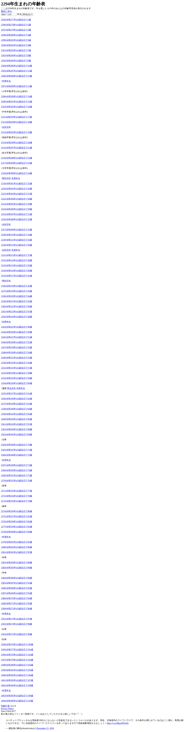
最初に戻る (6, 11)
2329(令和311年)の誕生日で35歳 (16, 240)
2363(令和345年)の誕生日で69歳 (16, 434)
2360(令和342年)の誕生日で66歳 (16, 419)
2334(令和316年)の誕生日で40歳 (16, 270)
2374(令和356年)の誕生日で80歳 (16, 511)
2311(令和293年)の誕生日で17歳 (16, 117)
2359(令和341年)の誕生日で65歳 (16, 414)
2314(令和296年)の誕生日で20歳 (16, 142)
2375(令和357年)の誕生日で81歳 (16, 516)
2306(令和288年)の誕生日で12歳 (16, 76)
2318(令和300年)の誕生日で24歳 (16, 173)
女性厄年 (6, 127)
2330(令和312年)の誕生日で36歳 (16, 245)
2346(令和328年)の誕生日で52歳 (16, 342)
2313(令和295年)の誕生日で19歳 (16, 132)
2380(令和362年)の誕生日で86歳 (16, 547)
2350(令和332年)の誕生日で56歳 (16, 363)
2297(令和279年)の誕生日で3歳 (16, 30)
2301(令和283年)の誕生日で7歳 (16, 50)
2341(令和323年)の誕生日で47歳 (16, 311)
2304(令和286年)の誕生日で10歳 (16, 66)
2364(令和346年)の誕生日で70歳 (16, 444)
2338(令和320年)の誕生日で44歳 (16, 296)
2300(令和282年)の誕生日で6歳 (16, 45)
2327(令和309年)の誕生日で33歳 (16, 229)
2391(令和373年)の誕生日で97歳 (16, 619)
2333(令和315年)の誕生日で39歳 (16, 265)
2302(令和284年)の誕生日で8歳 (16, 55)
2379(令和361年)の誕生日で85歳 (16, 542)
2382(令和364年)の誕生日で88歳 (16, 562)
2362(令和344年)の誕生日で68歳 (16, 429)
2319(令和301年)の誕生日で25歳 (16, 183)
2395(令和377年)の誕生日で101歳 (17, 649)
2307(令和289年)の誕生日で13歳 (16, 86)
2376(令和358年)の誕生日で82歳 (16, 521)
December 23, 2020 (45, 728)
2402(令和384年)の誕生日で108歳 (17, 685)
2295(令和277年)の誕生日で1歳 (16, 19)
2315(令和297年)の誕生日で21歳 (16, 147)
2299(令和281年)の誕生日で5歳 (16, 40)
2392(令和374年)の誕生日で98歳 (16, 624)
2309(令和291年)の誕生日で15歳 (16, 101)
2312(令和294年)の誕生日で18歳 (16, 122)
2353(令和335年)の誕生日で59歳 (16, 378)
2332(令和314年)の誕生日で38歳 (16, 260)
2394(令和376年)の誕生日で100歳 (17, 644)
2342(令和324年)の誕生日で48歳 (16, 316)
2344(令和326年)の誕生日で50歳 (16, 332)
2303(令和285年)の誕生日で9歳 (16, 60)
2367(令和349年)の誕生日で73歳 (16, 465)
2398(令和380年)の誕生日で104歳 (17, 665)
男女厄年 (11, 388)
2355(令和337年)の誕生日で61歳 (16, 393)
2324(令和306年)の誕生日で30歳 (16, 209)
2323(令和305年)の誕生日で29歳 (16, 204)
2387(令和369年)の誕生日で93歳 (16, 593)
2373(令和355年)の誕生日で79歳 (16, 501)
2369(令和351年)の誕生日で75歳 (16, 475)
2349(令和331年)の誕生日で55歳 (16, 357)
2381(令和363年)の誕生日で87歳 (16, 552)
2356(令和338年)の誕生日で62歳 (16, 398)
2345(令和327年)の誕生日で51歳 (16, 337)
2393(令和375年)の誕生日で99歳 (16, 634)
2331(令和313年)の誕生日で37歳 (16, 255)
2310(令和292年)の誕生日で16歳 (16, 106)
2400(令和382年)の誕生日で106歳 (17, 675)
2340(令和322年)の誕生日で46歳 (16, 306)
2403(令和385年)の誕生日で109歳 (17, 695)
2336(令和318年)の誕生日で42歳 (16, 286)
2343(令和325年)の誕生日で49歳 (16, 327)
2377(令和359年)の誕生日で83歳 (16, 526)
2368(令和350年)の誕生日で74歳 (16, 470)
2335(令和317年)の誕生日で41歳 (16, 275)
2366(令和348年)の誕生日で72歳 (16, 455)
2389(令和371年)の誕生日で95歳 (16, 603)
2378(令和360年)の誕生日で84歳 (16, 532)
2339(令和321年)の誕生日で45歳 (16, 301)
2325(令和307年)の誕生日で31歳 (16, 214)
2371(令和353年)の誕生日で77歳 (16, 491)
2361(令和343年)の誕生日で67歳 (16, 424)
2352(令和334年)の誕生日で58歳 (16, 373)
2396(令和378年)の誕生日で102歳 (17, 654)
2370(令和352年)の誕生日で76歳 (16, 480)
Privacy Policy (7, 708)
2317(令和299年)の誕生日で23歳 (16, 163)
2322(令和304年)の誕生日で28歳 (16, 199)
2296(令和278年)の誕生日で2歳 (16, 25)
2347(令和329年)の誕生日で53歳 (16, 347)
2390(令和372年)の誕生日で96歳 (16, 608)
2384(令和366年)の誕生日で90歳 (16, 578)
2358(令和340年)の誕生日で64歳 (16, 409)
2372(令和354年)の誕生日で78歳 (16, 496)
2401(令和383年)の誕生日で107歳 (17, 680)
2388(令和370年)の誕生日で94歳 (16, 598)
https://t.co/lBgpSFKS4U (118, 723)
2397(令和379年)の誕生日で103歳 (17, 660)
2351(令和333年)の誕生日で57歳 (16, 368)
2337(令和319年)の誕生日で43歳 (16, 291)
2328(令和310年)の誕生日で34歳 (16, 235)
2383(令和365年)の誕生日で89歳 (16, 567)
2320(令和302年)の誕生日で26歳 (16, 188)
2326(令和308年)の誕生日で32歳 (16, 219)
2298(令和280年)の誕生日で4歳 (16, 35)
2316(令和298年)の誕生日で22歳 (16, 158)
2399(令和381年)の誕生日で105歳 (17, 670)
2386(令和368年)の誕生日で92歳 (16, 588)
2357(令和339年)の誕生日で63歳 (16, 404)
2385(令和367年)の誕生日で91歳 (16, 583)
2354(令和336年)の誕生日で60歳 (16, 383)
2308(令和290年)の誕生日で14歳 (16, 96)
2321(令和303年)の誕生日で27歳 (16, 194)
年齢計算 (5, 706)
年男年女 (6, 81)
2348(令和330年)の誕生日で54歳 (16, 352)
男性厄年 (6, 178)
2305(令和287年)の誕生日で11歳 (16, 71)
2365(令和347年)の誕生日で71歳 (16, 450)
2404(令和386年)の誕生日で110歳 (17, 701)
